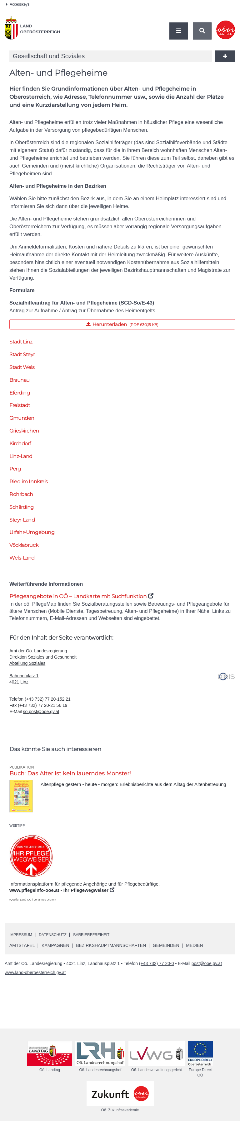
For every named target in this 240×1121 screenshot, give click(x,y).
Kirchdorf (20, 444)
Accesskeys (17, 4)
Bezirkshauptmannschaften (111, 947)
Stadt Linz (20, 342)
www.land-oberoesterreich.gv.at (35, 974)
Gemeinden (166, 947)
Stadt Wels (22, 367)
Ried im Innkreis (28, 482)
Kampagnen (55, 947)
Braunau (19, 380)
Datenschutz (58, 936)
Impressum (22, 936)
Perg (15, 469)
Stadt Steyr (22, 354)
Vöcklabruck (23, 545)
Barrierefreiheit (103, 936)
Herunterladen (83, 323)
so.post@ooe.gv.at (41, 713)
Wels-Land (22, 558)
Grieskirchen (24, 431)
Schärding (21, 507)
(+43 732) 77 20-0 (156, 965)
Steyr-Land (22, 520)
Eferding (19, 393)
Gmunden (21, 418)
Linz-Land (20, 456)
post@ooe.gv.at (207, 965)
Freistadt (19, 405)
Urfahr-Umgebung (31, 532)
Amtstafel (22, 947)
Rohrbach (21, 494)
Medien (194, 947)
